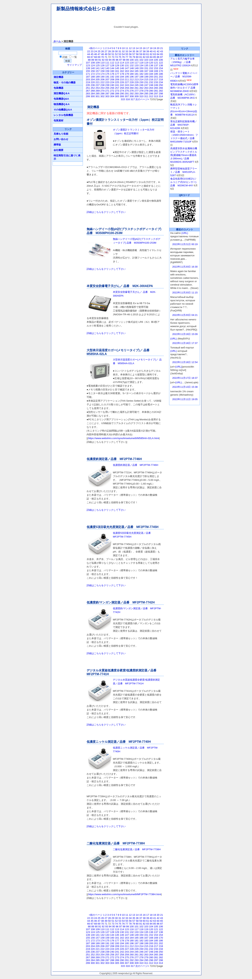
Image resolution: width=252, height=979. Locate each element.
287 (107, 93)
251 (88, 87)
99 (127, 59)
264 (151, 87)
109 (97, 62)
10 (123, 48)
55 (126, 54)
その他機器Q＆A (63, 109)
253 (97, 87)
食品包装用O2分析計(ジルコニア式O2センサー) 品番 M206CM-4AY (183, 182)
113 (117, 62)
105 (156, 59)
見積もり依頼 (61, 133)
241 (117, 85)
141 (97, 68)
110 (102, 62)
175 (107, 73)
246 (141, 85)
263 (146, 87)
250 (161, 85)
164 (132, 71)
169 (156, 71)
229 (136, 82)
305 (117, 96)
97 (120, 59)
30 (116, 51)
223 (107, 82)
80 (137, 57)
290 (122, 93)
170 (161, 71)
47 (99, 54)
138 (161, 65)
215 (146, 79)
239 (107, 85)
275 (127, 90)
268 (93, 90)
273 (117, 90)
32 (123, 51)
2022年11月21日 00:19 (185, 244)
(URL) (184, 233)
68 (95, 57)
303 (107, 96)
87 (161, 57)
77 (126, 57)
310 (141, 96)
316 (128, 99)
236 (93, 85)
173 (97, 73)
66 (88, 57)
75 (119, 57)
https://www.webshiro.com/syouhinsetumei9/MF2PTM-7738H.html (124, 894)
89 (92, 59)
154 (161, 68)
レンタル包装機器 (63, 115)
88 (89, 59)
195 (127, 76)
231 (146, 82)
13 (133, 48)
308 (132, 96)
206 (102, 79)
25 (99, 51)
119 (146, 62)
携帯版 (57, 144)
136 (151, 65)
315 (123, 99)
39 (147, 51)
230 (141, 82)
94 (110, 59)
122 (161, 62)
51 (113, 54)
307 (127, 96)
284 (93, 93)
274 (122, 90)
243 (127, 85)
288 (112, 93)
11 (126, 48)
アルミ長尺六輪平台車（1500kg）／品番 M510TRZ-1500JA (182, 62)
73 (113, 57)
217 (156, 79)
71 (106, 57)
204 (93, 79)
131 (127, 65)
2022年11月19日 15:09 (185, 334)
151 (146, 68)
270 (102, 90)
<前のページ (96, 48)
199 (146, 76)
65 (161, 54)
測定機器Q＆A (62, 93)
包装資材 (58, 120)
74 (116, 57)
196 (132, 76)
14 (137, 48)
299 (88, 96)
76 (123, 57)
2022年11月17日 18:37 (185, 378)
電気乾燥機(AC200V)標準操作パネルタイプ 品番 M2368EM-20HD (184, 87)
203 (88, 79)
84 (151, 57)
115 (127, 62)
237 (97, 85)
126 (102, 65)
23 (92, 51)
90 (96, 59)
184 (151, 73)
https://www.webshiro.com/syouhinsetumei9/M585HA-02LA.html (123, 438)
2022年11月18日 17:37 (185, 343)
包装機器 (58, 87)
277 (136, 90)
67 (92, 57)
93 (106, 59)
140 (93, 68)
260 (132, 87)
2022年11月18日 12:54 (185, 362)
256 (112, 87)
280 (151, 90)
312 (151, 96)
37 (140, 51)
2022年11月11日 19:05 (185, 399)
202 (161, 76)
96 (117, 59)
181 (136, 73)
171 (88, 73)
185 (156, 73)
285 (97, 93)
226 (122, 82)
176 (112, 73)
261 (136, 87)
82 (144, 57)
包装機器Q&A (61, 98)
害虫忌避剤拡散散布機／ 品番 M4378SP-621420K (183, 125)
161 (117, 71)
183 (146, 73)
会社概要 (58, 150)
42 (158, 51)
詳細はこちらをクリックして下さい (106, 212)
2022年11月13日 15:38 (185, 386)
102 (141, 59)
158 (102, 71)
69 (99, 57)
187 (88, 76)
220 (93, 82)
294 (141, 93)
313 (156, 96)
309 (136, 96)
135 (146, 65)
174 (102, 73)
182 (141, 73)
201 (156, 76)
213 (136, 79)
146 (122, 68)
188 (93, 76)
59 (140, 54)
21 (161, 48)
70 (102, 57)
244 (132, 85)
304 (112, 96)
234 (161, 82)
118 (141, 62)
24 (95, 51)
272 (112, 90)
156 (93, 71)
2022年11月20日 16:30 (185, 266)
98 (124, 59)
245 (136, 85)
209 (117, 79)
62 (151, 54)
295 (146, 93)
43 (161, 51)
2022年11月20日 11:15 (185, 292)
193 (117, 76)
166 (141, 71)
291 (127, 93)
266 (161, 87)
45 (92, 54)
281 (156, 90)
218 (161, 79)
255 (107, 87)
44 (88, 54)
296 (151, 93)
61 (147, 54)
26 (102, 51)
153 (156, 68)
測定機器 (58, 77)
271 (107, 90)
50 (109, 54)
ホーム (57, 41)
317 (132, 99)
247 (146, 85)
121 (156, 62)
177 (117, 73)
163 (127, 71)
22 (88, 51)
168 (151, 71)
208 (112, 79)
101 (136, 59)
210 (122, 79)
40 (151, 51)
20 (158, 48)
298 (161, 93)
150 (141, 68)
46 (95, 54)
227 (127, 82)
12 (130, 48)
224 (112, 82)
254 (102, 87)
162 (122, 71)
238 (102, 85)
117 (136, 62)
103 (146, 59)
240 (112, 85)
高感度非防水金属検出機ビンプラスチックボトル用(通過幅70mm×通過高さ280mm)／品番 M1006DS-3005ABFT (183, 155)
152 (151, 68)
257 (117, 87)
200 (151, 76)
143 (107, 68)
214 (141, 79)
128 (112, 65)
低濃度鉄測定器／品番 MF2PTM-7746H (135, 465)
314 (161, 96)
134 (141, 65)
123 (88, 65)
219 (88, 82)
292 (132, 93)
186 (161, 73)
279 (146, 90)
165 (136, 71)
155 (88, 71)
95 (113, 59)
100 (132, 59)
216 (151, 79)
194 (122, 76)
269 (97, 90)
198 (141, 76)
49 (106, 54)
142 (102, 68)
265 (156, 87)
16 (144, 48)
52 (116, 54)
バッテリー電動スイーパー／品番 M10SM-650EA (183, 77)
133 (136, 65)
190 (102, 76)
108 (93, 62)
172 (93, 73)
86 (158, 57)
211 (127, 79)
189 (97, 76)
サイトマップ (74, 64)
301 (97, 96)
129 (117, 65)
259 (127, 87)
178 (122, 73)
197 (136, 76)
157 (97, 71)
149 (136, 68)
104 (151, 59)
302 (102, 96)
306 (122, 96)
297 (156, 93)
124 (93, 65)
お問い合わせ (61, 139)
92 (103, 59)
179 (127, 73)
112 (112, 62)
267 (88, 90)
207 (107, 79)
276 (132, 90)
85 (154, 57)
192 (112, 76)
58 (137, 54)
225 (117, 82)
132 (132, 65)
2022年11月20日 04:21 (185, 315)
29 (113, 51)
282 (161, 90)
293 (136, 93)
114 (122, 62)
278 (141, 90)
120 (151, 62)
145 (117, 68)
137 (156, 65)
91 (99, 59)
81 (140, 57)
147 (127, 68)
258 (122, 87)
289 (117, 93)
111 (107, 62)
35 (133, 51)
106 (161, 59)
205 (97, 79)
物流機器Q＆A (62, 104)
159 (107, 71)
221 (97, 82)
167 (146, 71)
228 (132, 82)
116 (132, 62)
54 (123, 54)
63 (154, 54)
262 (141, 87)
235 (88, 85)
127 (107, 65)
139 (88, 68)
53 (119, 54)
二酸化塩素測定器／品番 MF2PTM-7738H (137, 849)
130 (122, 65)
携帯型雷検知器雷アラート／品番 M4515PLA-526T (183, 172)
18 (151, 48)
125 (97, 65)
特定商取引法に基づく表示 (67, 157)
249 (156, 85)
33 (126, 51)
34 (130, 51)
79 (133, 57)
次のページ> (142, 99)
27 (106, 51)
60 (144, 54)
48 (102, 54)
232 (151, 82)
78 (130, 57)
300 (93, 96)
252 (93, 87)
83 (147, 57)
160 (112, 71)
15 (140, 48)
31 (119, 51)
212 (132, 79)
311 (146, 96)
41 (154, 51)
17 (147, 48)
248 (151, 85)
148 (132, 68)
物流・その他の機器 (65, 82)
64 (158, 54)
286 (102, 93)
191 (107, 76)
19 (154, 48)
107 (88, 62)
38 (144, 51)
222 (102, 82)
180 (132, 73)
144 (112, 68)
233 (156, 82)
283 (88, 93)
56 (130, 54)
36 (137, 51)
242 (122, 85)
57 (133, 54)
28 (109, 51)
